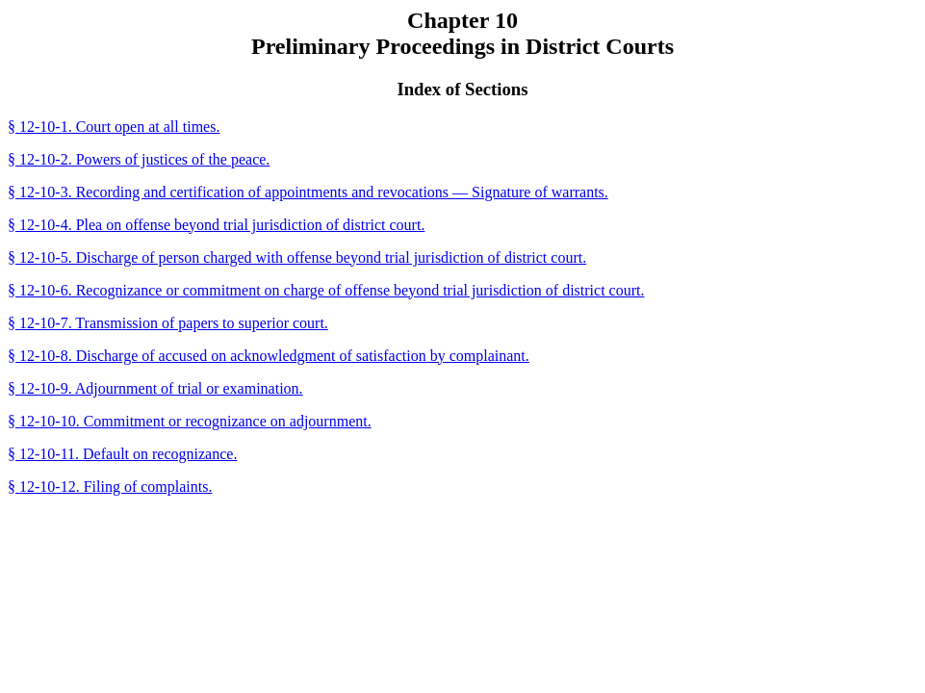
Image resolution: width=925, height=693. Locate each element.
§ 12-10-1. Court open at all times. (113, 126)
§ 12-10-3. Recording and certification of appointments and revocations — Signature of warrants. (308, 192)
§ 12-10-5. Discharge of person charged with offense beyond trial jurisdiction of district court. (297, 257)
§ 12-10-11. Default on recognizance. (122, 454)
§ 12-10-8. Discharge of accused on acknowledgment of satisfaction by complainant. (268, 355)
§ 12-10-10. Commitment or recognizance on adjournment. (190, 421)
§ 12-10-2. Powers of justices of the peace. (139, 159)
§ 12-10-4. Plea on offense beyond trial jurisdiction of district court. (216, 225)
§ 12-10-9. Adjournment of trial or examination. (155, 388)
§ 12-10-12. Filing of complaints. (110, 486)
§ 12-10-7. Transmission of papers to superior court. (168, 323)
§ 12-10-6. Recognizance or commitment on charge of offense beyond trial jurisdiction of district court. (326, 290)
